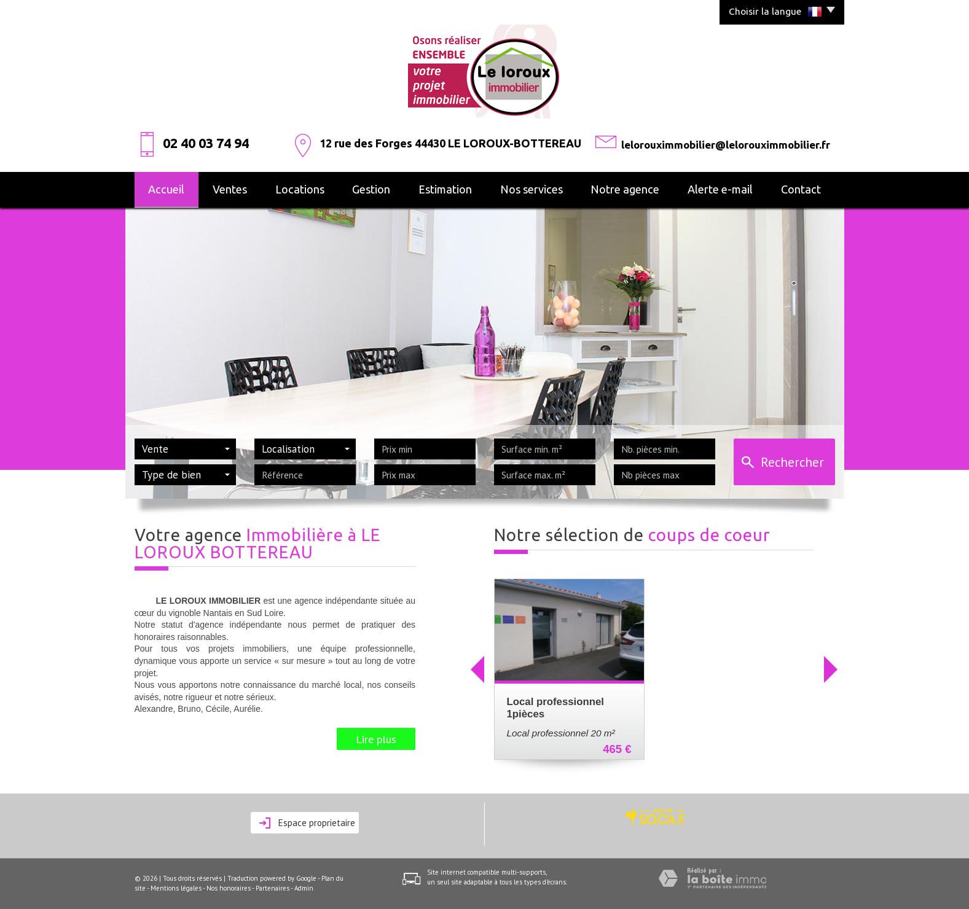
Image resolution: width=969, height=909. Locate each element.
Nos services (531, 189)
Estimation (445, 189)
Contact (801, 189)
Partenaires (272, 888)
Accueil (166, 189)
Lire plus (376, 738)
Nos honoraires (228, 888)
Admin (303, 888)
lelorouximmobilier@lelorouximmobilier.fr (725, 144)
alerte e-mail (720, 189)
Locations (299, 189)
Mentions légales (176, 888)
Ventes (230, 189)
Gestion (371, 189)
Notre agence (624, 189)
